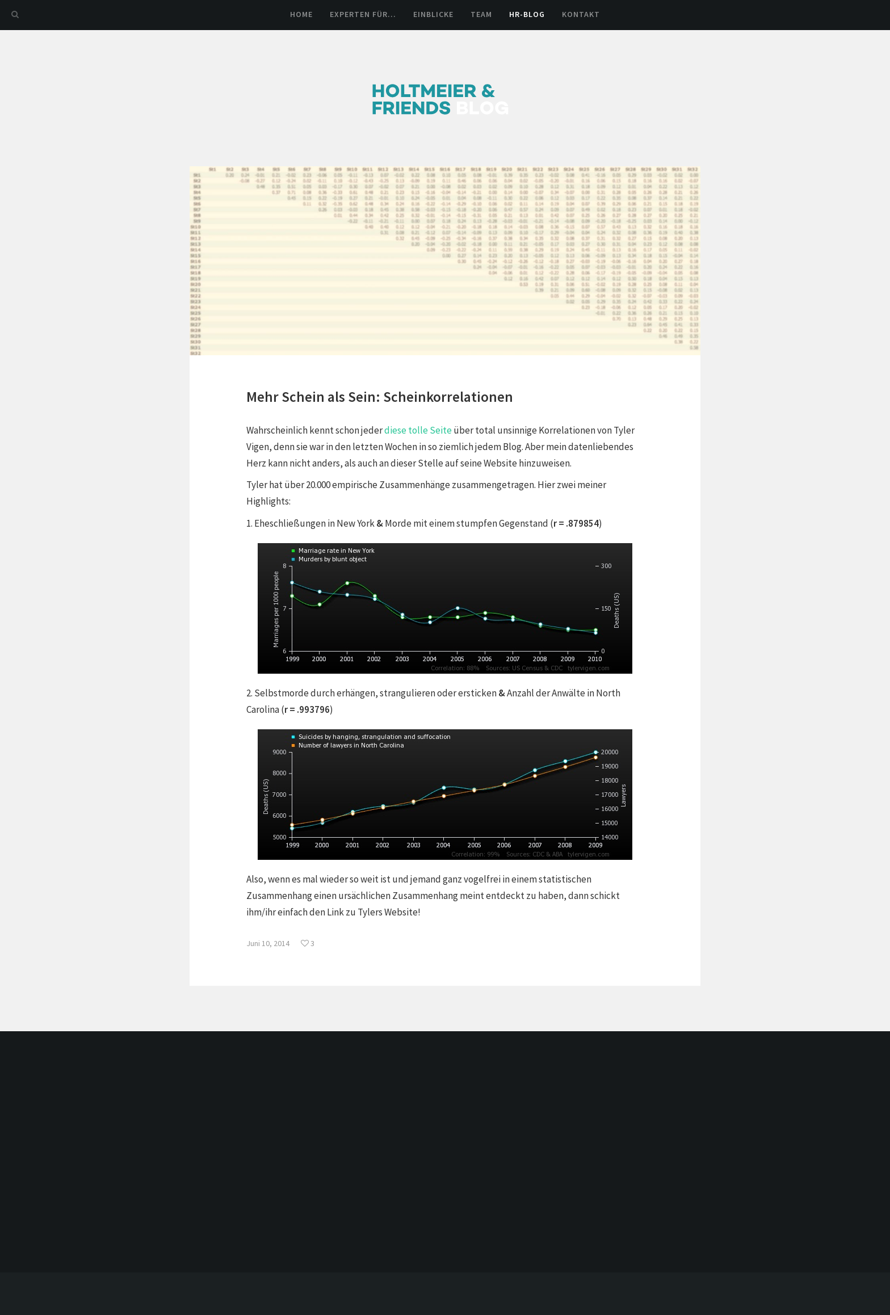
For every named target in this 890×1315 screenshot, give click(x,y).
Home (301, 14)
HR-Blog (527, 14)
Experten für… (363, 14)
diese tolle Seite (418, 430)
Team (481, 14)
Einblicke (433, 14)
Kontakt (581, 14)
